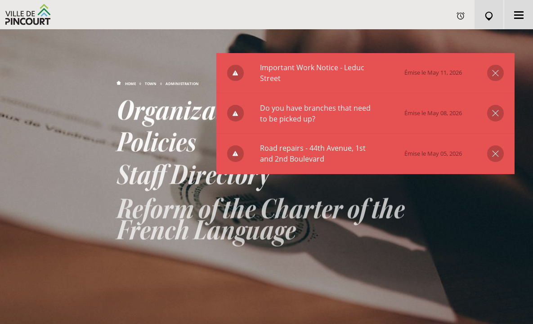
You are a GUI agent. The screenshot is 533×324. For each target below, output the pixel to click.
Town (151, 83)
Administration (182, 83)
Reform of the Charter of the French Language (260, 228)
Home (130, 83)
